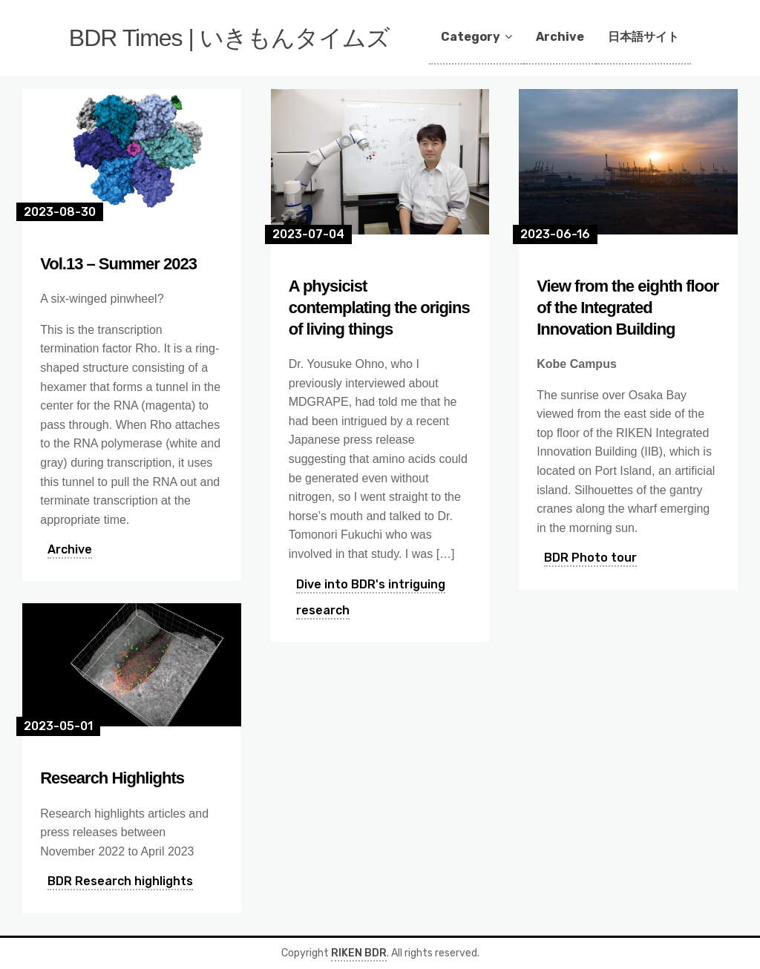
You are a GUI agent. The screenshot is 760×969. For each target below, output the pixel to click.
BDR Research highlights (120, 881)
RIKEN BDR (359, 953)
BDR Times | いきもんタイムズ (229, 37)
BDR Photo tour (590, 558)
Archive (560, 37)
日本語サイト (643, 37)
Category (470, 37)
